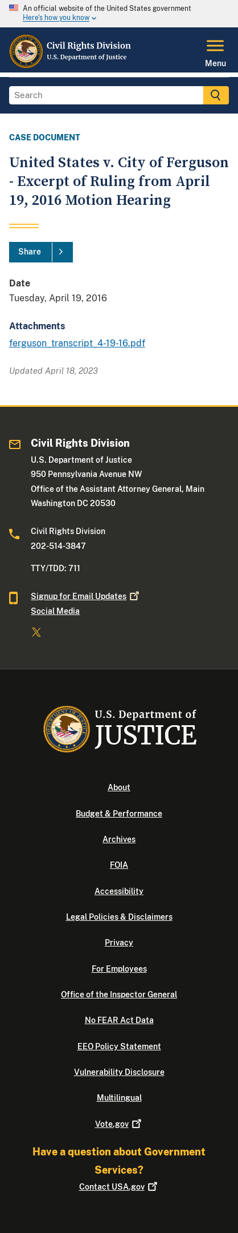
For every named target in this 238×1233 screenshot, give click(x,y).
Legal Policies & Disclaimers (119, 916)
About (119, 787)
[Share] (41, 252)
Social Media (55, 611)
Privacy (119, 942)
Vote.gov (119, 1124)
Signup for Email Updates (86, 596)
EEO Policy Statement (119, 1046)
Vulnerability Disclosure (119, 1072)
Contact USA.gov (119, 1186)
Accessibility (119, 891)
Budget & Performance (119, 813)
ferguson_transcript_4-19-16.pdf (77, 343)
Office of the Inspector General (119, 994)
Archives (119, 839)
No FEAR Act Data (119, 1020)
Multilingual (119, 1097)
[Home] (70, 65)
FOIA (119, 865)
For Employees (119, 968)
